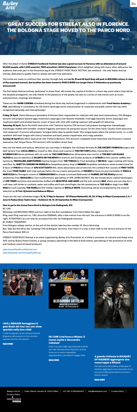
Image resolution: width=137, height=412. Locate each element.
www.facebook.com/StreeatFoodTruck (22, 252)
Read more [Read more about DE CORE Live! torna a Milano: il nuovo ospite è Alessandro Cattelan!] (54, 360)
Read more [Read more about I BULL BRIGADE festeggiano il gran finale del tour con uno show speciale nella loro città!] (8, 343)
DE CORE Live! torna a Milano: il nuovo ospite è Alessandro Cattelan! (67, 340)
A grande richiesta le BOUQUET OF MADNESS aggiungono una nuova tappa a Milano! (113, 359)
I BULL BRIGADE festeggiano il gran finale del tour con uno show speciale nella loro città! (22, 326)
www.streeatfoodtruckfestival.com (20, 249)
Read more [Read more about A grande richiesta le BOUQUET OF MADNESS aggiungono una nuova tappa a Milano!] (100, 379)
